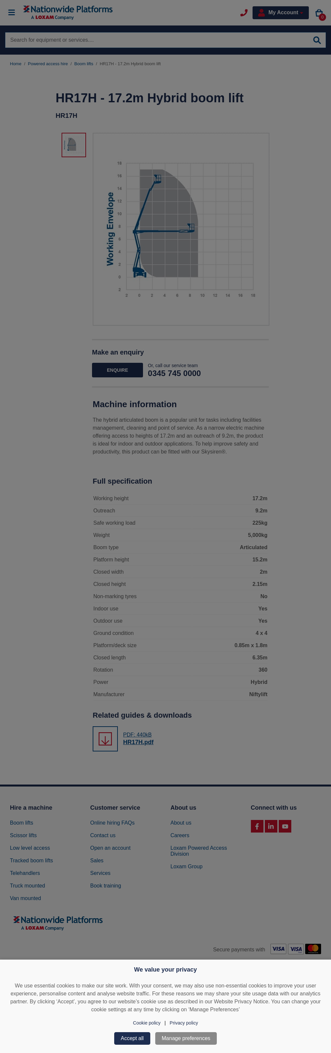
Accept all (132, 1038)
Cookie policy (147, 1023)
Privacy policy (184, 1023)
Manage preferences (186, 1038)
